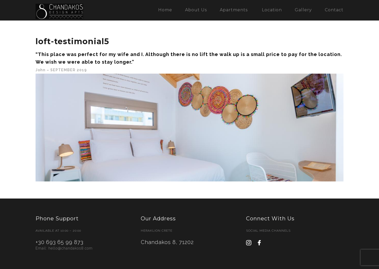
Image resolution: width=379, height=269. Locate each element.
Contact (334, 9)
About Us (196, 9)
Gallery (303, 9)
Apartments (234, 9)
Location (272, 9)
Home (165, 9)
